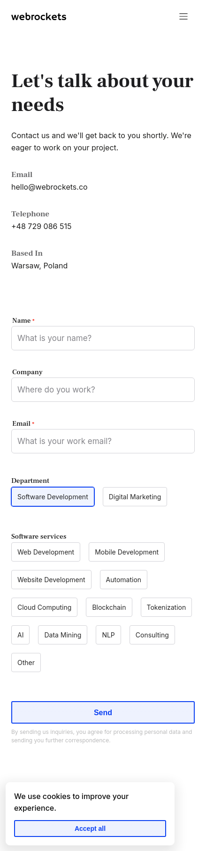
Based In (27, 253)
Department (30, 480)
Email (21, 175)
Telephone (30, 214)
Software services (38, 536)
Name (23, 320)
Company (27, 372)
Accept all (90, 828)
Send (103, 713)
